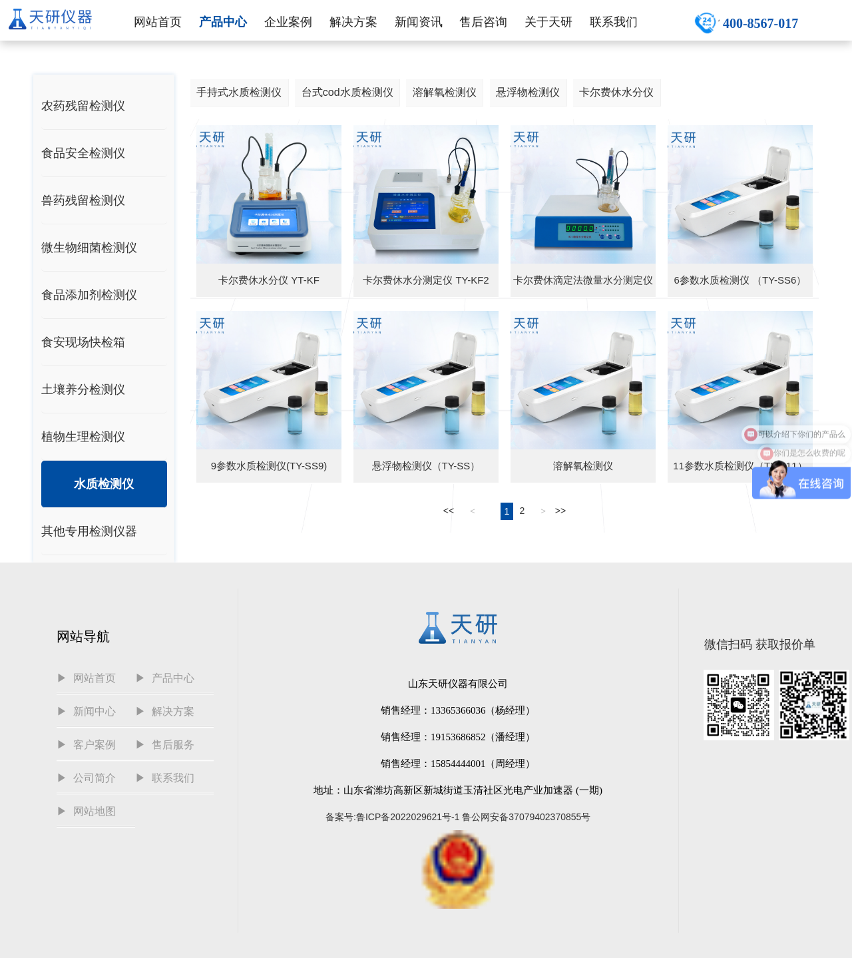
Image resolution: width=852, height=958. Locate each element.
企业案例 (288, 22)
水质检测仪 (104, 484)
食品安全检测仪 (83, 153)
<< (448, 510)
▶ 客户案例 (86, 744)
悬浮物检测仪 (528, 92)
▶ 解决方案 (164, 711)
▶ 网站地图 (86, 811)
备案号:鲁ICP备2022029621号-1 (392, 817)
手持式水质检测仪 (239, 92)
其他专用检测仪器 (89, 531)
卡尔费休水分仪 (616, 92)
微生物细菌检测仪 (89, 247)
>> (560, 510)
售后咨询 (483, 22)
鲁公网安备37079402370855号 (526, 817)
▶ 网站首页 (86, 678)
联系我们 (614, 22)
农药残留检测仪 (83, 106)
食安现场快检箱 (83, 342)
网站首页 (158, 22)
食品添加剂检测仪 (89, 295)
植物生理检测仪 (83, 436)
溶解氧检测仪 (445, 92)
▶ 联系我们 (164, 778)
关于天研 (548, 22)
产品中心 (223, 22)
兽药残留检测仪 (83, 200)
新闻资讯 (419, 22)
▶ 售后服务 (164, 744)
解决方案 (353, 22)
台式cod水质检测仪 (347, 92)
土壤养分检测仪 (83, 389)
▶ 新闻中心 (86, 711)
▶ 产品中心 (164, 678)
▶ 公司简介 (86, 778)
